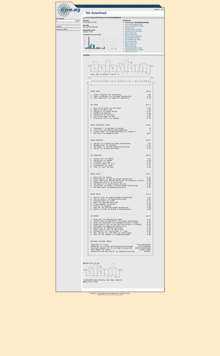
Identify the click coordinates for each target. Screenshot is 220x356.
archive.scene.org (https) (133, 31)
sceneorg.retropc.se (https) (134, 49)
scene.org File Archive (69, 10)
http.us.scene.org (131, 51)
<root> (88, 17)
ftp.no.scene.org (130, 41)
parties (93, 17)
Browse (157, 9)
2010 (98, 17)
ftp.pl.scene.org (130, 44)
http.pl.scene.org (131, 46)
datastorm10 (105, 17)
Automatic (129, 22)
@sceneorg (115, 352)
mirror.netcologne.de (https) (134, 26)
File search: (60, 18)
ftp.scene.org (129, 28)
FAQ (162, 9)
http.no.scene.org (131, 43)
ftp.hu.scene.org (130, 33)
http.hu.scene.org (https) (133, 36)
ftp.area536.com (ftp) (132, 38)
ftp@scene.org (106, 352)
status (121, 352)
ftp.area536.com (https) (133, 39)
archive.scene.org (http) (133, 29)
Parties (59, 26)
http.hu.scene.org (131, 34)
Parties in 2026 (62, 29)
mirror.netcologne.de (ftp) (133, 24)
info (111, 17)
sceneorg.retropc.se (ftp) (133, 48)
